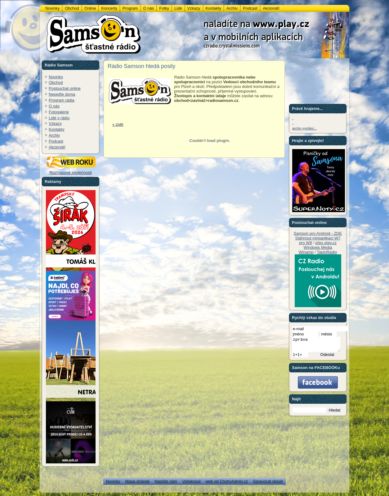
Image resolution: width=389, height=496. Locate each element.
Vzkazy (55, 123)
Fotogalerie (59, 112)
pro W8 (305, 242)
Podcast (56, 141)
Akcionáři (57, 147)
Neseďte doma (62, 94)
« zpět (117, 124)
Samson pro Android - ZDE (318, 233)
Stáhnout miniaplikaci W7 (318, 238)
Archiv (54, 135)
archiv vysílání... (304, 128)
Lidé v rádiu (59, 118)
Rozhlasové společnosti (71, 170)
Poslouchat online (65, 88)
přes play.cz (326, 242)
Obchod (56, 82)
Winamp (306, 252)
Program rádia (61, 100)
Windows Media (318, 247)
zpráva (319, 346)
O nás (54, 106)
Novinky (56, 77)
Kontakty (57, 129)
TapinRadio (327, 252)
